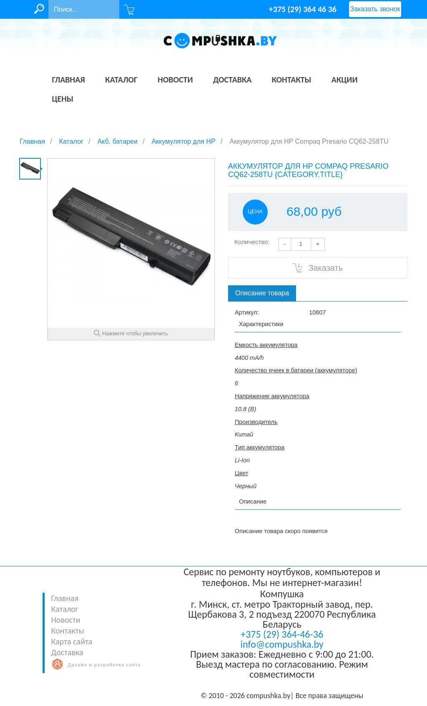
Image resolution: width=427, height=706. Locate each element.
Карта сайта (71, 641)
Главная (64, 598)
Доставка (67, 652)
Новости (65, 620)
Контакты (67, 631)
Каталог (64, 609)
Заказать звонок (375, 8)
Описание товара (262, 293)
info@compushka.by (282, 644)
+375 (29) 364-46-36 (282, 634)
